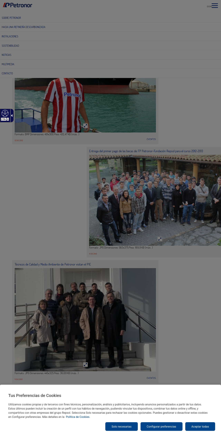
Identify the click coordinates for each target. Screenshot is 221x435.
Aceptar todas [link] (200, 426)
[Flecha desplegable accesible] (11, 115)
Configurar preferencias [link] (161, 426)
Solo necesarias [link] (121, 426)
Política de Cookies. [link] (78, 417)
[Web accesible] (4, 113)
